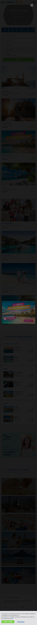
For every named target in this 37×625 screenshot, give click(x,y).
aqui (11, 618)
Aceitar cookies (7, 621)
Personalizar (21, 622)
